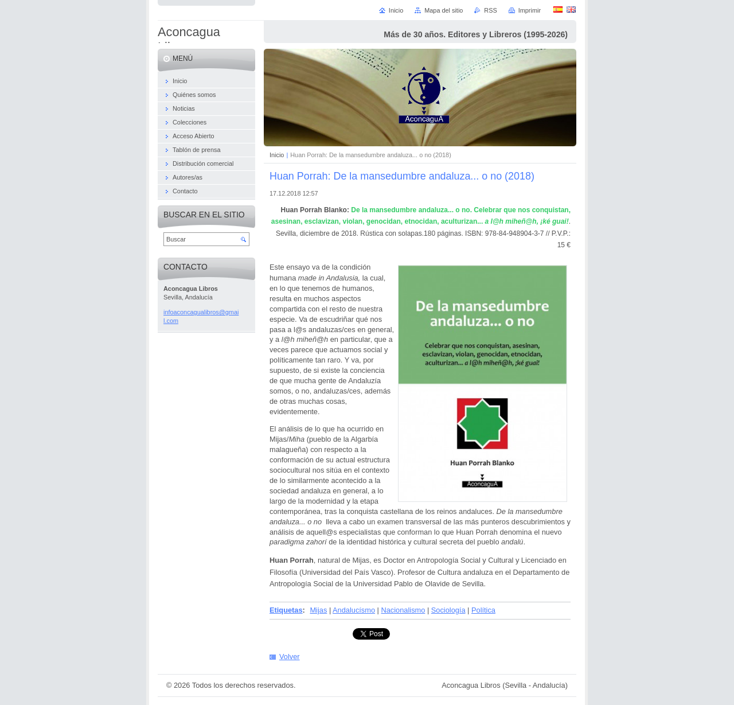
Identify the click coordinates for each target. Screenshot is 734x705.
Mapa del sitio (443, 10)
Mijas (318, 610)
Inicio (277, 154)
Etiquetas (286, 610)
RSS (490, 10)
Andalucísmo (354, 610)
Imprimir (529, 10)
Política (483, 610)
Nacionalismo (403, 610)
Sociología (448, 610)
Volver (289, 656)
